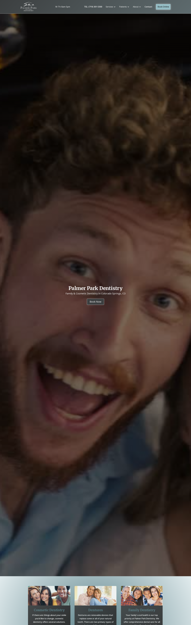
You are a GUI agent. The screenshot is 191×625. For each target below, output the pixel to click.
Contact (148, 6)
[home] (30, 6)
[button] (111, 6)
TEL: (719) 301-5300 (93, 6)
